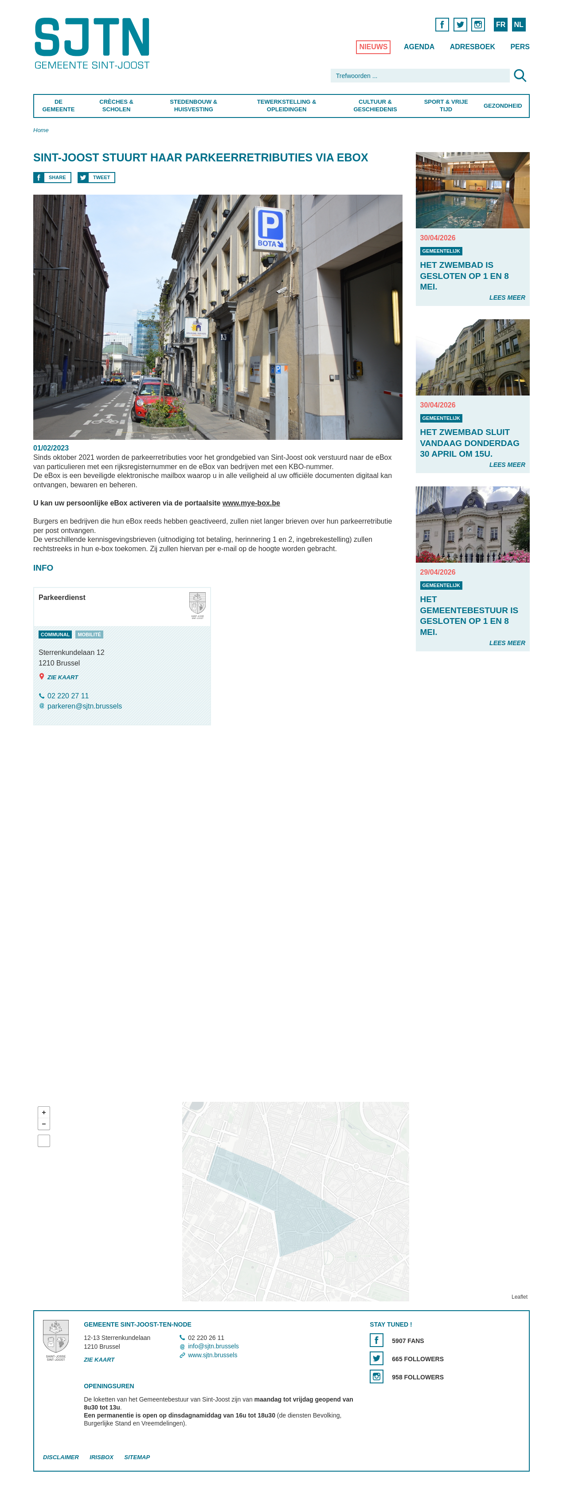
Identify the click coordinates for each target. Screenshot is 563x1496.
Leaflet (520, 1297)
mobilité (89, 634)
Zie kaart (58, 677)
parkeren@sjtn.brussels (84, 706)
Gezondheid (503, 105)
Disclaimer (61, 1457)
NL (518, 24)
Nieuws (373, 47)
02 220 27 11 (68, 696)
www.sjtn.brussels (212, 1355)
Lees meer (507, 297)
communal (55, 634)
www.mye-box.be (251, 503)
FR (500, 24)
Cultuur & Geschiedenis (375, 105)
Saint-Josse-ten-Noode (93, 43)
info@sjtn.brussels (213, 1346)
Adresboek (472, 47)
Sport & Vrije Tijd (446, 105)
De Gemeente (58, 105)
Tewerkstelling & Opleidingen (286, 105)
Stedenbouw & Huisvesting (193, 105)
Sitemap (137, 1457)
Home (41, 130)
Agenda (419, 47)
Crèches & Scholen (116, 105)
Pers (520, 47)
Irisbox (101, 1457)
